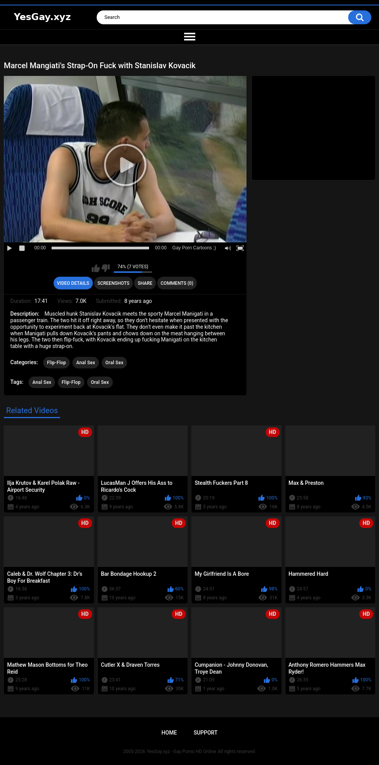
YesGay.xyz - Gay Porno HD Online (181, 751)
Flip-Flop (56, 362)
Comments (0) (177, 283)
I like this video (96, 268)
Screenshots (113, 283)
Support (206, 733)
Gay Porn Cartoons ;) (194, 248)
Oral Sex (115, 362)
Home (169, 733)
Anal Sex (85, 362)
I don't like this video (106, 268)
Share (145, 283)
